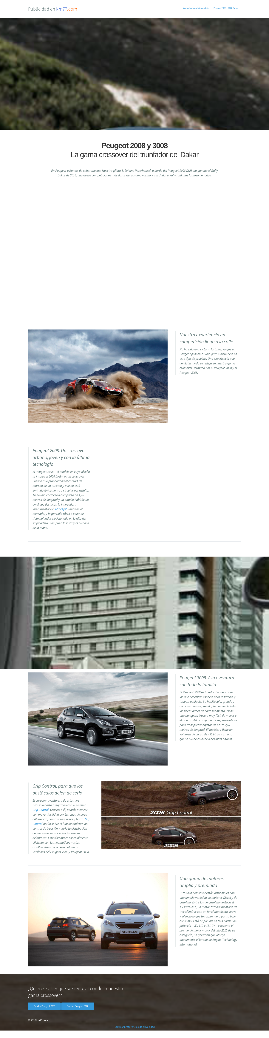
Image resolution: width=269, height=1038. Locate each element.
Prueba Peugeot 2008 (44, 1006)
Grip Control (41, 810)
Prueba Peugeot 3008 (77, 1006)
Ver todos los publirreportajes (196, 8)
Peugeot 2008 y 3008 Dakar (226, 8)
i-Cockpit (61, 509)
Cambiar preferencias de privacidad (135, 1026)
